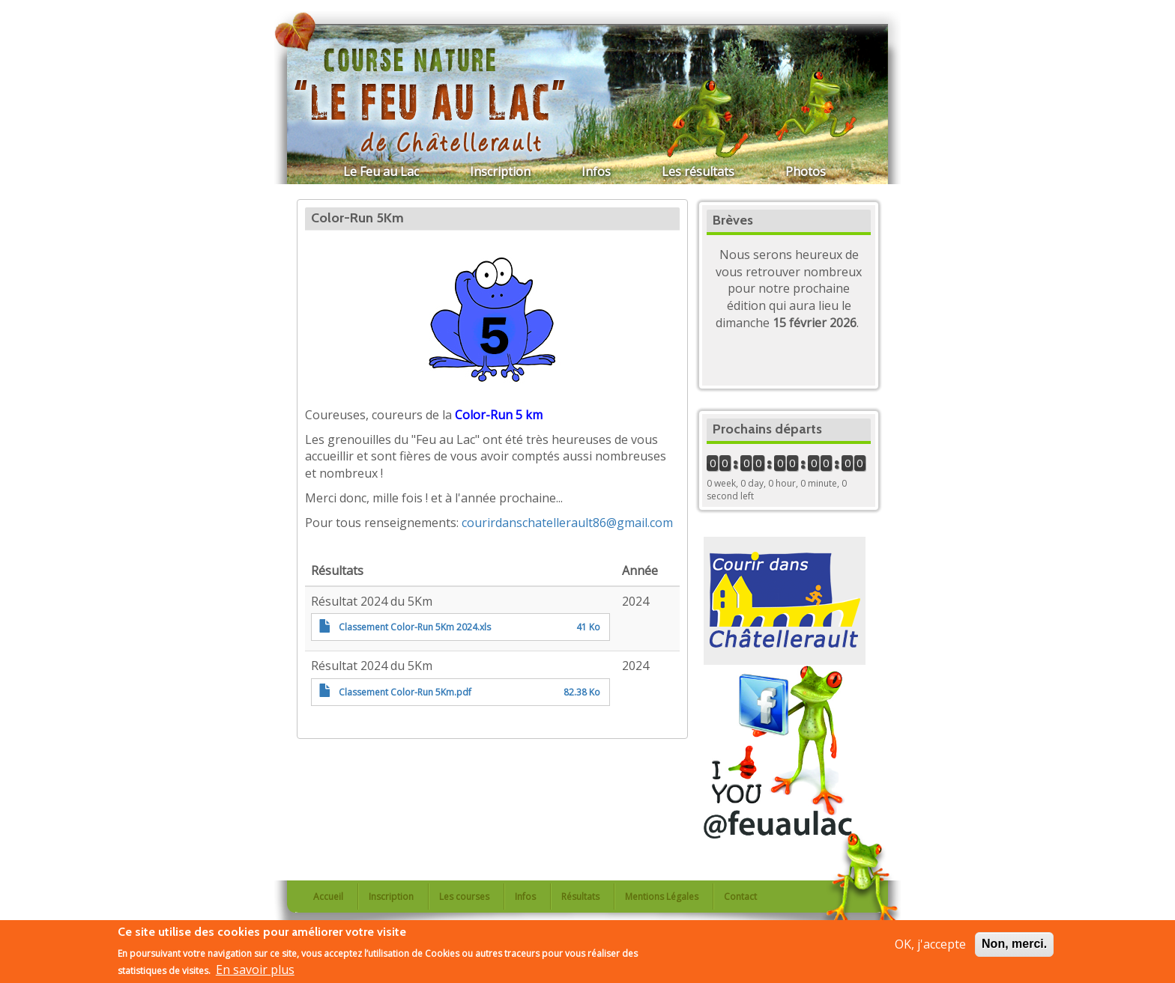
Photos (805, 171)
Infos (596, 171)
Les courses (464, 896)
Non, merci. (1014, 944)
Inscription (500, 171)
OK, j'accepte (930, 945)
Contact (740, 896)
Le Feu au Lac (381, 171)
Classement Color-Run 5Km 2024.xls (415, 627)
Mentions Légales (661, 896)
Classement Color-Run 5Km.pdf (405, 692)
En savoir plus (255, 971)
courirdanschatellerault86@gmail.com (567, 522)
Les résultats (698, 171)
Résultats (580, 896)
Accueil (328, 896)
